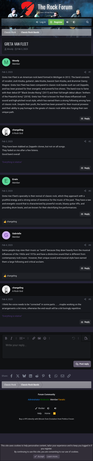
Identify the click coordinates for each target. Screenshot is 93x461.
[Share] (85, 72)
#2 (90, 141)
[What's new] (80, 22)
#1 (90, 72)
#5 (90, 299)
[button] (74, 22)
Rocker (40, 408)
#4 (90, 245)
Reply (87, 118)
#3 (90, 191)
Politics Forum (68, 419)
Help (39, 413)
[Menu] (6, 22)
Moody (10, 49)
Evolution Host (55, 419)
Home (47, 413)
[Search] (87, 22)
